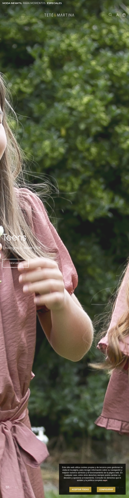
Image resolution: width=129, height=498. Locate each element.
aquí (105, 480)
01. (8, 487)
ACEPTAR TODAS (80, 489)
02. (17, 487)
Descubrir (16, 263)
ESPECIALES (54, 3)
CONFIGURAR (106, 489)
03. (25, 487)
